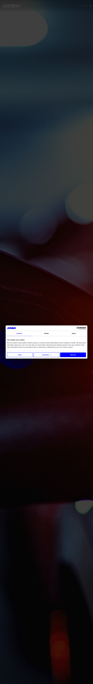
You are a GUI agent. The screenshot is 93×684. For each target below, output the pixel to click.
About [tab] (74, 333)
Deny (20, 355)
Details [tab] (46, 333)
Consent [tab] (19, 333)
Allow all (73, 355)
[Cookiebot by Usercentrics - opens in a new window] (78, 328)
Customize (46, 355)
